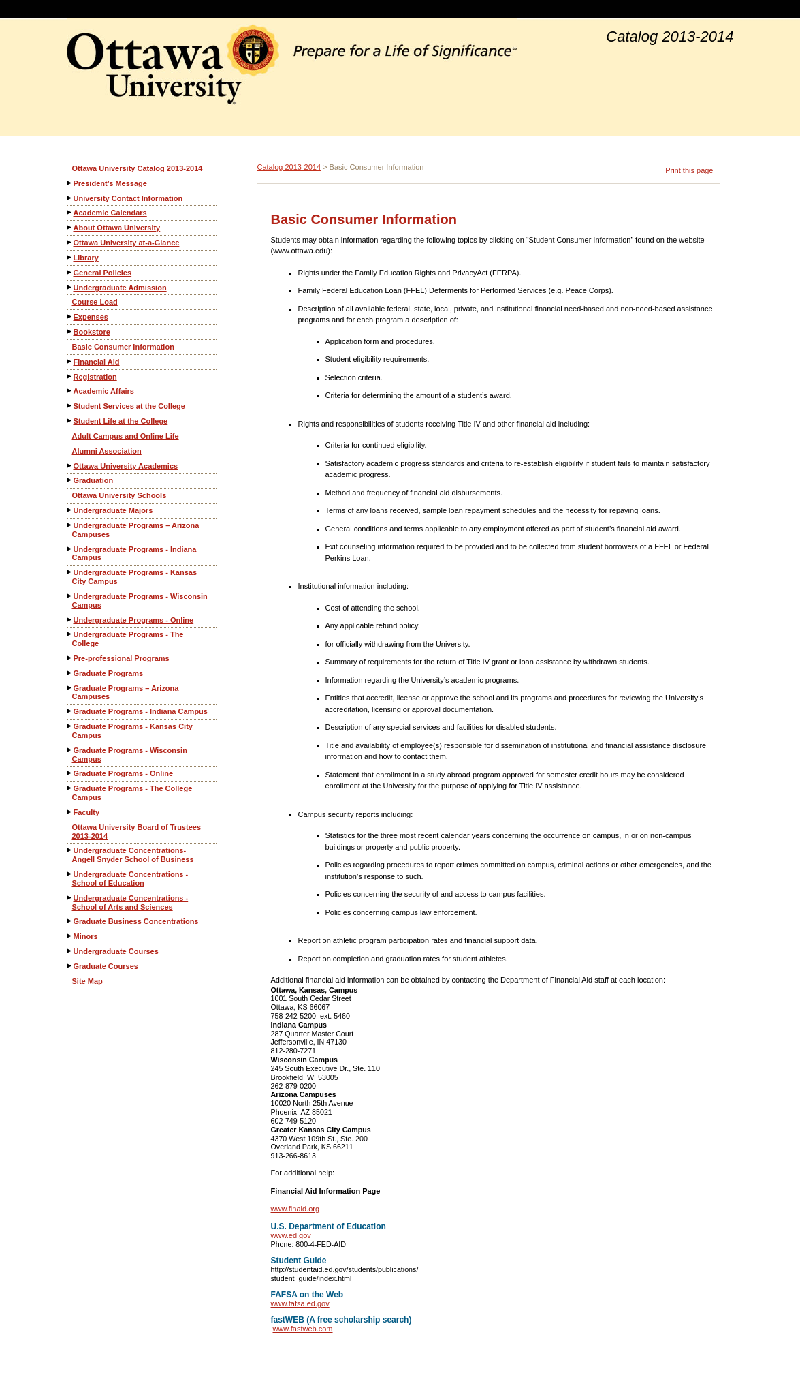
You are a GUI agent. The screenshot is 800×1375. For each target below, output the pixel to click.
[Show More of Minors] (70, 936)
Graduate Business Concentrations (136, 921)
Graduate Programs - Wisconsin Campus (129, 754)
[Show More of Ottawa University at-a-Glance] (70, 242)
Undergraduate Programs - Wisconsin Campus (140, 600)
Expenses (91, 317)
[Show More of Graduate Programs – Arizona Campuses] (70, 688)
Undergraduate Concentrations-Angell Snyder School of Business (133, 854)
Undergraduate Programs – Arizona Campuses (135, 529)
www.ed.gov (291, 1235)
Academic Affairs (104, 391)
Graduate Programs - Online (124, 773)
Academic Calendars (110, 212)
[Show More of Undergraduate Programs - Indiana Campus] (70, 549)
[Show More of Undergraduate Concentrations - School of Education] (70, 874)
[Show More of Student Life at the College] (70, 421)
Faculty (87, 812)
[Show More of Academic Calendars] (70, 212)
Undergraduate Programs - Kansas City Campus (134, 576)
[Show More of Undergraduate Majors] (70, 510)
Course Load (95, 302)
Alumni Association (107, 451)
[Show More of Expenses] (70, 316)
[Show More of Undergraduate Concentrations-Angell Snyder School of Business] (70, 850)
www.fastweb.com (302, 1329)
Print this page (689, 170)
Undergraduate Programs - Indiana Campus (134, 553)
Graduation (94, 480)
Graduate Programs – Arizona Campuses (125, 692)
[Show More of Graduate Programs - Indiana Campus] (70, 711)
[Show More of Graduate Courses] (70, 966)
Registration (95, 377)
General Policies (103, 272)
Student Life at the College (121, 421)
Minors (86, 936)
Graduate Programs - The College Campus (132, 792)
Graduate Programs (109, 673)
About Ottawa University (117, 227)
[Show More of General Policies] (70, 272)
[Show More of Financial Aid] (70, 361)
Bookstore (92, 332)
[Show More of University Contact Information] (70, 198)
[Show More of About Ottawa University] (70, 227)
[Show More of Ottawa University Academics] (70, 466)
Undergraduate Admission (120, 287)
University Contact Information (128, 198)
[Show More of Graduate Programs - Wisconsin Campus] (70, 750)
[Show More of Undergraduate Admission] (70, 287)
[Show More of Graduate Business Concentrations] (70, 921)
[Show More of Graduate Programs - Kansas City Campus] (70, 726)
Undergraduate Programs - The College (128, 638)
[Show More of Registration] (70, 376)
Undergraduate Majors (113, 510)
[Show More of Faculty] (70, 812)
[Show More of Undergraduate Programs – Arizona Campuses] (70, 525)
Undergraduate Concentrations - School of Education (130, 878)
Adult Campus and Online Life (125, 436)
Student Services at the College (129, 406)
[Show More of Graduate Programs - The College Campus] (70, 788)
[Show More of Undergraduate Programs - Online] (70, 620)
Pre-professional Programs (122, 658)
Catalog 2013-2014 (289, 167)
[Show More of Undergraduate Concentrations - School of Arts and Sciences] (70, 898)
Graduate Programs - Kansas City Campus (132, 730)
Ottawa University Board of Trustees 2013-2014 (137, 831)
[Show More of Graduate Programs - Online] (70, 773)
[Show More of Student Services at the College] (70, 406)
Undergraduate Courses (116, 951)
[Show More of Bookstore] (70, 331)
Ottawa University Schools (119, 495)
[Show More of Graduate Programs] (70, 673)
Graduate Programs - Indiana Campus (141, 711)
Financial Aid (97, 362)
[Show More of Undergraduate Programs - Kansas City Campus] (70, 572)
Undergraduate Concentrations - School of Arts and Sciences (130, 902)
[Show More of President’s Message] (70, 183)
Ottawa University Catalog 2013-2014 (137, 168)
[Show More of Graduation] (70, 480)
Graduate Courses (106, 966)
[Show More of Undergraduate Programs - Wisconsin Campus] (70, 596)
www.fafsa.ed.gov (300, 1303)
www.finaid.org (295, 1209)
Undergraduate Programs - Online (134, 620)
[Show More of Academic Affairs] (70, 391)
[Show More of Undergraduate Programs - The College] (70, 634)
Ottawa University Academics (126, 466)
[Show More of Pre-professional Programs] (70, 658)
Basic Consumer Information (123, 347)
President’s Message (110, 183)
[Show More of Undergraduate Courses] (70, 951)
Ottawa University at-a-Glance (127, 242)
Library (86, 257)
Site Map (87, 981)
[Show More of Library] (70, 257)
